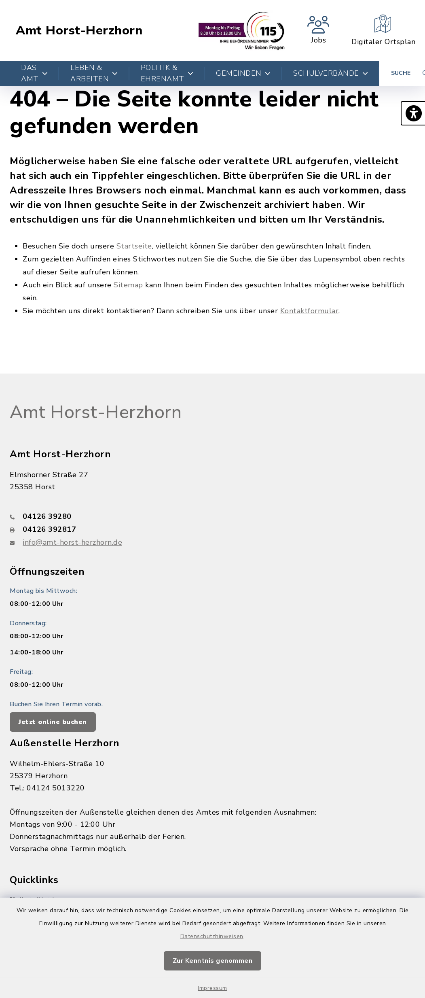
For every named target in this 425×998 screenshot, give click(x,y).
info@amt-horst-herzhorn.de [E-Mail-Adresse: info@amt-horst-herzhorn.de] (72, 542)
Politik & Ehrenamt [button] (167, 73)
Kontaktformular (309, 311)
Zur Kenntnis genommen (213, 960)
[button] (413, 113)
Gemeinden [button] (243, 73)
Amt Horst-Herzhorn (79, 30)
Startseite (134, 246)
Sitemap (128, 285)
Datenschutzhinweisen (211, 936)
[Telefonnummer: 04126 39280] (212, 516)
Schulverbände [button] (330, 73)
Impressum (212, 988)
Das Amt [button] (34, 73)
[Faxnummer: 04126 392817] (212, 529)
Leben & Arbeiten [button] (94, 73)
